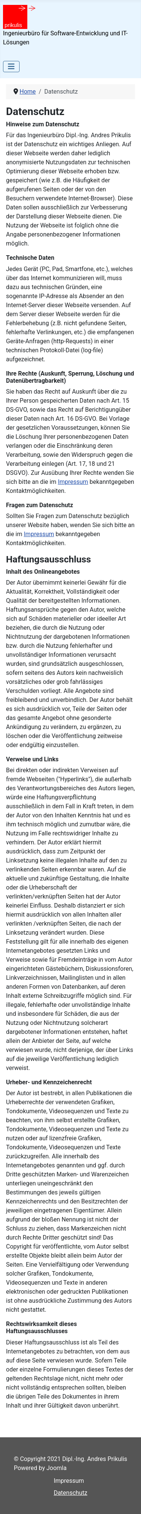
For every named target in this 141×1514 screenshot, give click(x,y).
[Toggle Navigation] (11, 66)
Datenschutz (70, 1492)
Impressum (73, 481)
